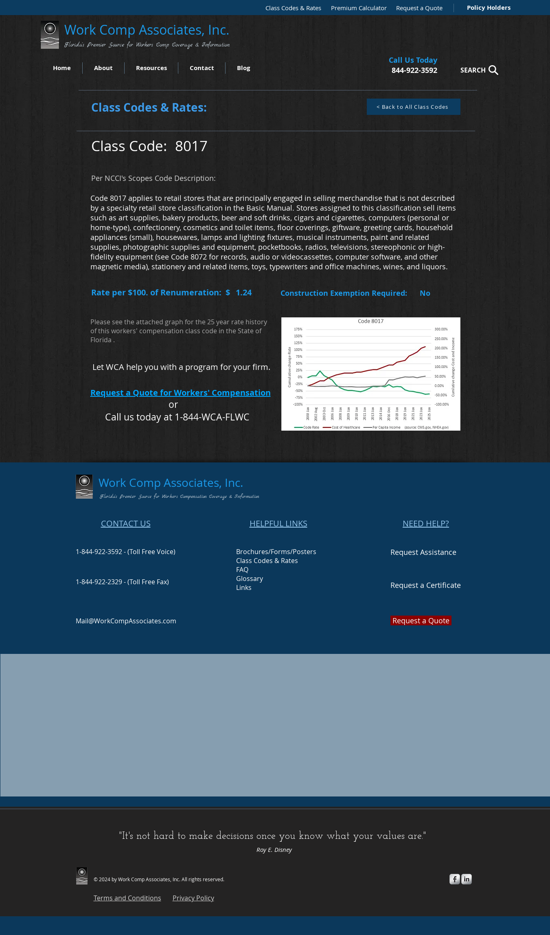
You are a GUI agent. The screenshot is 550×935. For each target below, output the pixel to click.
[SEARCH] (477, 69)
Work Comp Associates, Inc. (148, 29)
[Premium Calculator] (356, 8)
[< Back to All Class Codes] (413, 107)
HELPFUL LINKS (278, 523)
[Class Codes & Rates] (290, 8)
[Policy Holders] (487, 7)
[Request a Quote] (417, 8)
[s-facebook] (454, 879)
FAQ (242, 569)
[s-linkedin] (466, 879)
